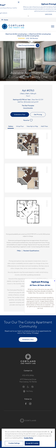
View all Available (28, 107)
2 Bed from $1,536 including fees (40, 33)
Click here (33, 12)
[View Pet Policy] (28, 390)
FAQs (19, 250)
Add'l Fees (22, 101)
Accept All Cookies (32, 443)
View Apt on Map (32, 125)
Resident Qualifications (31, 250)
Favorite (28, 119)
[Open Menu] (52, 26)
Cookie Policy (28, 438)
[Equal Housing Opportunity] (24, 386)
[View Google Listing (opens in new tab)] (28, 37)
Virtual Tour (20, 125)
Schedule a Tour (19, 113)
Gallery (10, 125)
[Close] (51, 432)
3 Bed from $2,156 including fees (28, 35)
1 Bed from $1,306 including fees (16, 33)
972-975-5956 (28, 374)
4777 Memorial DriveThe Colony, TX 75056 (28, 379)
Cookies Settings (14, 443)
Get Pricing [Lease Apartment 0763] (38, 113)
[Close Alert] (54, 2)
